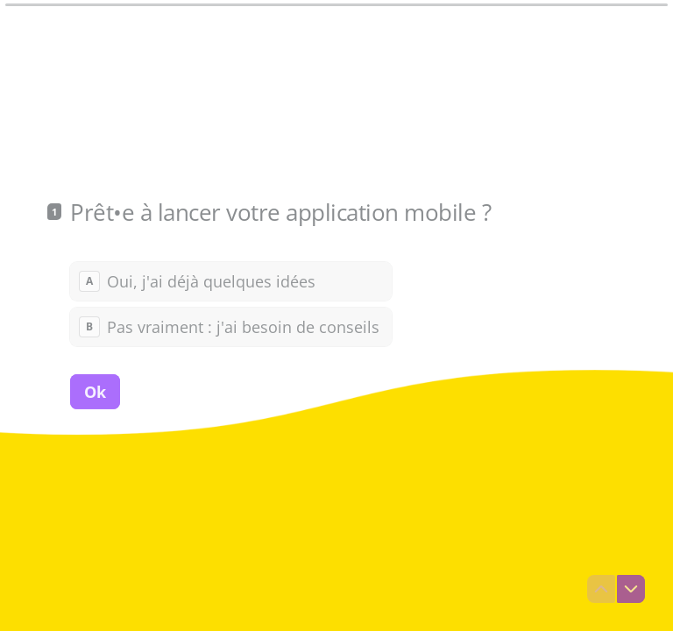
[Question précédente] (601, 589)
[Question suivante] (631, 589)
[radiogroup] (231, 303)
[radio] (231, 280)
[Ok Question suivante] (95, 390)
